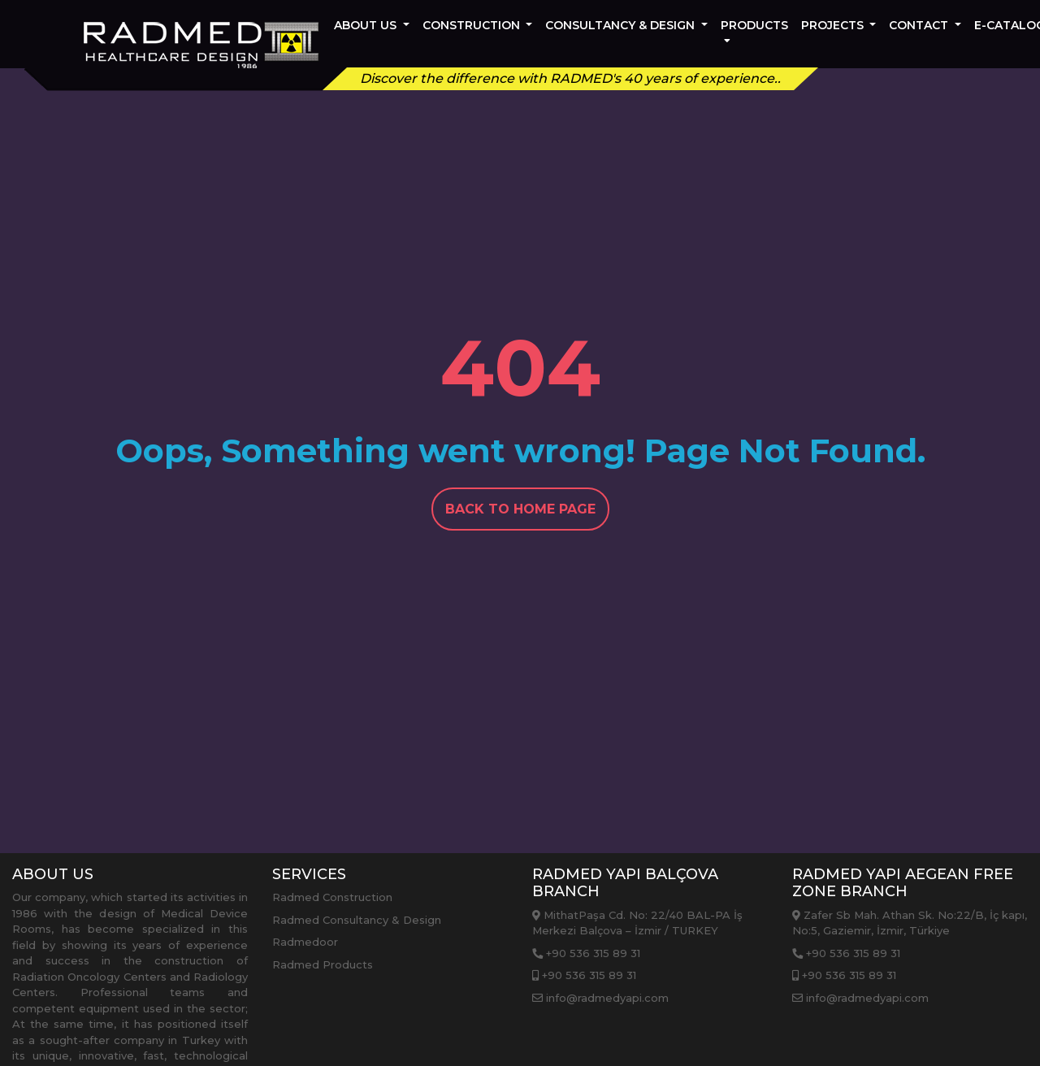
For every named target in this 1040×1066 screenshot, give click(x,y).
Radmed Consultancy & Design (356, 919)
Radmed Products (322, 964)
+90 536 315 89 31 (586, 953)
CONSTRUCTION (472, 25)
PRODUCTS (754, 31)
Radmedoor (305, 941)
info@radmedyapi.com (600, 997)
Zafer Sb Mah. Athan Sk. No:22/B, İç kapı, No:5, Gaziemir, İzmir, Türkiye (909, 923)
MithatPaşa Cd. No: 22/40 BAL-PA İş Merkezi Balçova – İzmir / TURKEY (637, 923)
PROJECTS (834, 25)
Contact (920, 25)
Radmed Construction (332, 897)
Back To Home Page (520, 509)
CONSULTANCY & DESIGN (621, 25)
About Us (367, 25)
